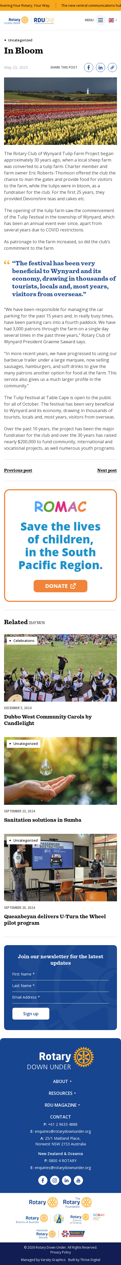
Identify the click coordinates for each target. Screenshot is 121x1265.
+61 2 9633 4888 (62, 1124)
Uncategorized (20, 40)
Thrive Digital (90, 1259)
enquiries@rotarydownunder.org (63, 1131)
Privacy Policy (60, 1252)
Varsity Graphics (53, 1259)
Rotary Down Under (51, 1247)
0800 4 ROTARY (63, 1160)
